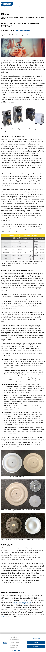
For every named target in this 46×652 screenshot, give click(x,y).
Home (2, 17)
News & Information (12, 17)
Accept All (35, 646)
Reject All (36, 642)
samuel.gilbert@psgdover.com (22, 603)
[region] (23, 643)
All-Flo (29, 35)
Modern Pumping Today (23, 30)
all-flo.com (4, 617)
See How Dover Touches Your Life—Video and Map (13, 6)
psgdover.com (22, 617)
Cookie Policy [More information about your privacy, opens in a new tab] (17, 650)
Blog (21, 17)
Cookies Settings (36, 638)
